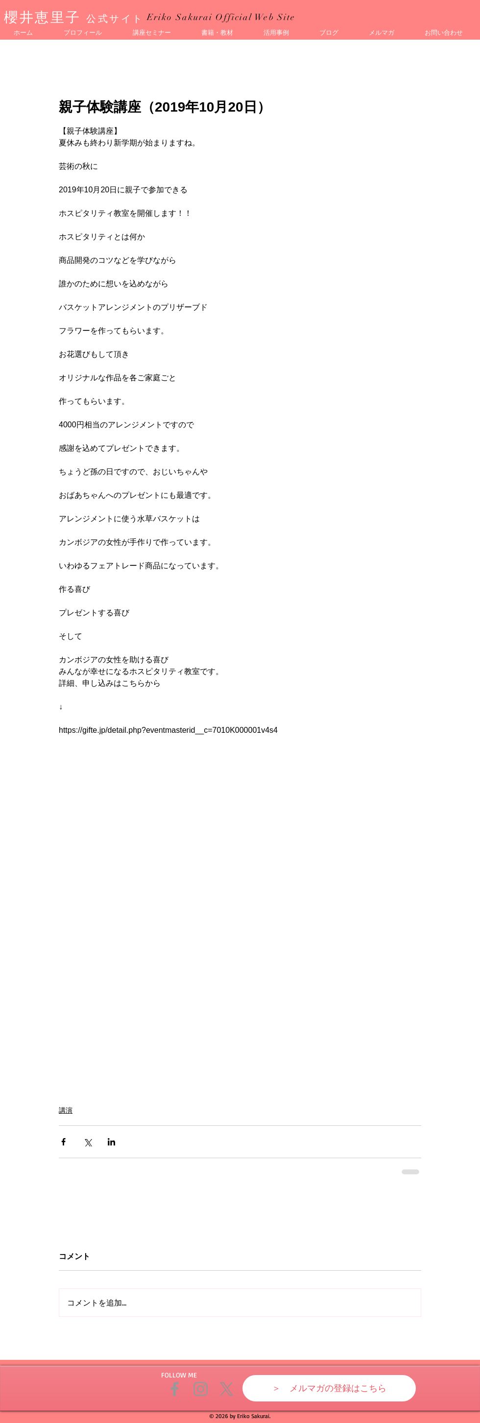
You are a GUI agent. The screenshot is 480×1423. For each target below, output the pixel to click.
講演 (65, 1110)
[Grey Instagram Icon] (200, 1389)
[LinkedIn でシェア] (111, 1141)
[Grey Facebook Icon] (174, 1389)
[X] (226, 1389)
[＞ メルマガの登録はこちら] (329, 1388)
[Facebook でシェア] (63, 1141)
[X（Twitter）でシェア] (87, 1141)
